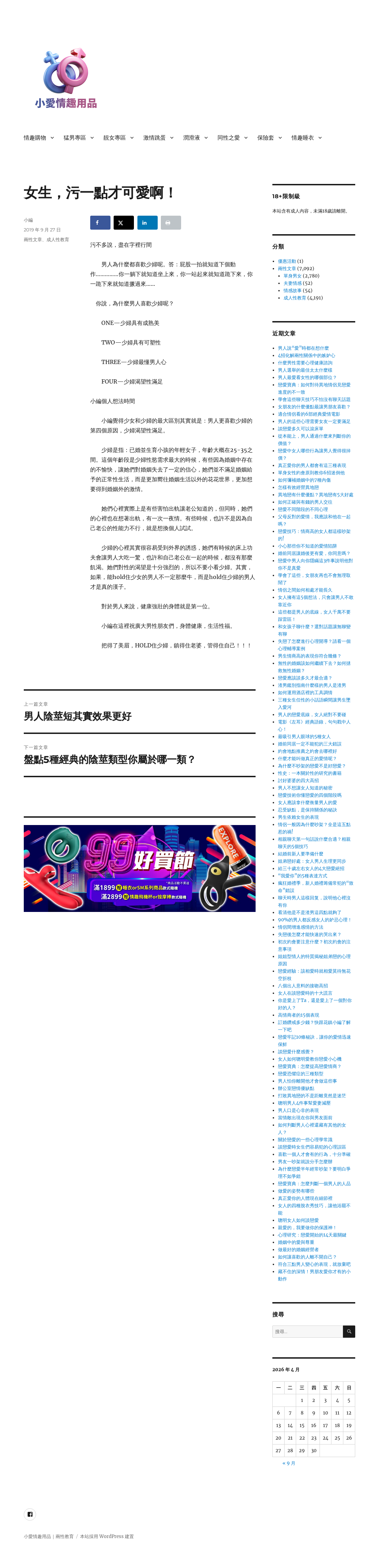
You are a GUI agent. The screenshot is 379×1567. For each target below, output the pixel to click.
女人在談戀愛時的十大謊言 (305, 993)
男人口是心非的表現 (298, 1110)
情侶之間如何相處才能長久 (305, 590)
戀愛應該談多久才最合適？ (305, 678)
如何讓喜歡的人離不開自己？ (307, 1257)
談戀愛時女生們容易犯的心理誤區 (312, 1147)
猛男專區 (75, 137)
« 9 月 (289, 1463)
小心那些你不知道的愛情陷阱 (307, 546)
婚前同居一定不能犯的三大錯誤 (310, 744)
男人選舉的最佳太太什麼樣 (305, 370)
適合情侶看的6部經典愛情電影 (309, 414)
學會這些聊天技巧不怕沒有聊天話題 (314, 399)
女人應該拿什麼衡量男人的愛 (307, 802)
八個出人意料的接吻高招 (303, 986)
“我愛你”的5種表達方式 (302, 876)
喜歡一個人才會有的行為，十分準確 (314, 1154)
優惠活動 (287, 261)
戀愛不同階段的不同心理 (303, 509)
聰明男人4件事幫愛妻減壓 (304, 1103)
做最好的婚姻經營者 (298, 1250)
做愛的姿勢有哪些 (296, 1191)
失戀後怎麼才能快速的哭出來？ (310, 934)
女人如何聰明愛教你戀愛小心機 (310, 1059)
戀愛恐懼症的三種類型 (300, 1074)
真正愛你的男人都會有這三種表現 (312, 465)
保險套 (265, 137)
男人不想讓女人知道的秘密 (305, 788)
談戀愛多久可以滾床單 (300, 429)
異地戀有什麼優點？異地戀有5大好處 (315, 495)
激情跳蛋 (154, 137)
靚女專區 (114, 137)
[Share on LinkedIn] (147, 223)
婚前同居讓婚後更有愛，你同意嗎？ (314, 553)
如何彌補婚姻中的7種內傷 (304, 480)
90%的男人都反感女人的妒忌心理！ (315, 920)
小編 (28, 220)
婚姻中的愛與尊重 (296, 1242)
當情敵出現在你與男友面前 (305, 1118)
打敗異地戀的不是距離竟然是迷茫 (312, 1096)
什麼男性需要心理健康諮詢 (305, 363)
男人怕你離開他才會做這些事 (307, 1081)
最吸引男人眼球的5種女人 (304, 737)
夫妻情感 (293, 283)
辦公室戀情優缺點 (296, 1088)
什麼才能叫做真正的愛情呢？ (307, 759)
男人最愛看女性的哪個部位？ (307, 377)
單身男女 (293, 276)
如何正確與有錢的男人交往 (305, 502)
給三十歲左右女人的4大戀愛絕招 (311, 868)
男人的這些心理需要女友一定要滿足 (314, 421)
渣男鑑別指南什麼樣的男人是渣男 (312, 685)
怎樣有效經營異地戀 (298, 487)
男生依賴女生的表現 (298, 817)
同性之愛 (228, 137)
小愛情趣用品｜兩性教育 (49, 1536)
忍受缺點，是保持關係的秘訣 (307, 810)
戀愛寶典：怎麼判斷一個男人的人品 (314, 1184)
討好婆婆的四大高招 (298, 781)
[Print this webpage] (171, 223)
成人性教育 (58, 239)
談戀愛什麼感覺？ (296, 1052)
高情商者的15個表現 (298, 1015)
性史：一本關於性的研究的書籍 (310, 773)
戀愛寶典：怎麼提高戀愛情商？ (310, 1066)
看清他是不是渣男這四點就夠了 (310, 912)
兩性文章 (33, 239)
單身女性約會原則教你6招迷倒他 (311, 473)
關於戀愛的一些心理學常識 (305, 1140)
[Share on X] (124, 223)
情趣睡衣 (303, 137)
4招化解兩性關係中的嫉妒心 (306, 355)
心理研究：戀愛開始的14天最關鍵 (312, 1235)
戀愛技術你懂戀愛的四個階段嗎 (310, 795)
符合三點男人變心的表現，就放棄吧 (314, 1264)
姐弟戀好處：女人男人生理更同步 (312, 861)
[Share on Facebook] (100, 223)
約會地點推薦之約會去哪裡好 (307, 751)
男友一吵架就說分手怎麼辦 (305, 1162)
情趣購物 (35, 137)
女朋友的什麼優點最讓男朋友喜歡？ (314, 407)
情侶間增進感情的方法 (300, 927)
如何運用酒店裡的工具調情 (305, 693)
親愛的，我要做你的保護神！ (307, 1228)
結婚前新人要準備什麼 (300, 854)
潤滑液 (191, 137)
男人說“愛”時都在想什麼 (303, 348)
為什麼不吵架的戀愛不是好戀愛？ (312, 766)
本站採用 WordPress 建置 (107, 1536)
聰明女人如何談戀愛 (298, 1220)
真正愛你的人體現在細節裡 (305, 1198)
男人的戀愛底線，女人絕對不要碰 (312, 715)
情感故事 (293, 291)
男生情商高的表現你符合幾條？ (310, 656)
